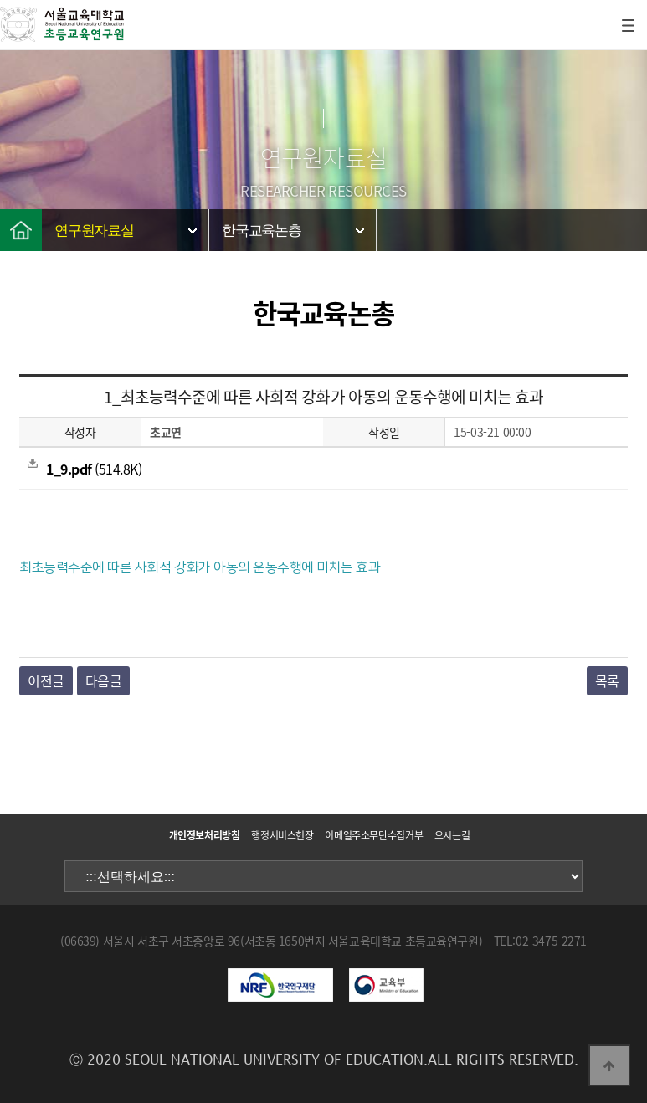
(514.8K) (84, 469)
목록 (607, 680)
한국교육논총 (261, 231)
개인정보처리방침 (204, 835)
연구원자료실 (94, 231)
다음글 (103, 680)
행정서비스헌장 (282, 835)
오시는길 (452, 835)
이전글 (46, 680)
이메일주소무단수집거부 (374, 835)
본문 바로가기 (0, 0)
